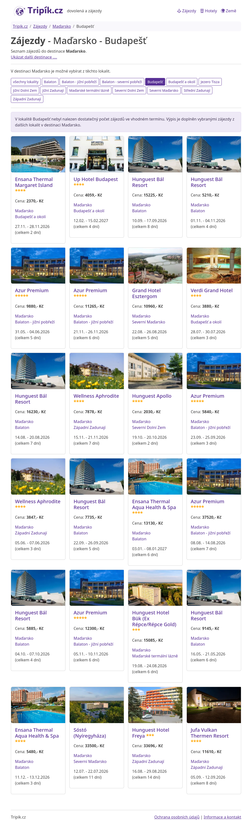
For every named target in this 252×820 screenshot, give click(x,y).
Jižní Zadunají (53, 90)
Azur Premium (31, 290)
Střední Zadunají (197, 90)
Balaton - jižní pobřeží (79, 81)
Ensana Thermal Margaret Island (34, 182)
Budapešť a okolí (181, 81)
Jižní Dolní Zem (25, 90)
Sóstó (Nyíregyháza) (90, 733)
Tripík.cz (20, 26)
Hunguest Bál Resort (148, 182)
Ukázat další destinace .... (34, 57)
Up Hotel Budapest (96, 179)
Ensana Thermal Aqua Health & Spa (154, 504)
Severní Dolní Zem (129, 90)
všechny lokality (25, 81)
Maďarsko (61, 26)
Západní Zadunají (27, 99)
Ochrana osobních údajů (177, 817)
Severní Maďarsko (163, 90)
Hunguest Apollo (152, 396)
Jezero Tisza (210, 81)
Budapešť (155, 81)
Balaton (50, 81)
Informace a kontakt (222, 817)
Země (228, 11)
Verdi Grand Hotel (212, 290)
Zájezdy (186, 11)
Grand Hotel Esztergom (146, 293)
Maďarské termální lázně (89, 90)
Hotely (208, 11)
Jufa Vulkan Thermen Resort (210, 733)
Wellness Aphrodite (96, 396)
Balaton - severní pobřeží (122, 81)
